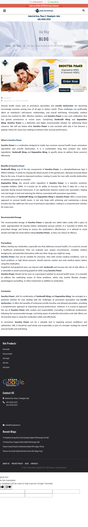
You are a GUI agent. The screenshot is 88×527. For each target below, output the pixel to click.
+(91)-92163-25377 (44, 19)
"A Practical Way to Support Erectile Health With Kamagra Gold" (21, 442)
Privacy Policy (17, 463)
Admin (8, 98)
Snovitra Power (15, 140)
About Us (6, 463)
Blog (19, 45)
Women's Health (7, 353)
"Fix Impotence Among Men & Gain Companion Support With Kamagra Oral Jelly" (26, 437)
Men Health (6, 349)
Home (8, 45)
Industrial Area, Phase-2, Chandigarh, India (44, 16)
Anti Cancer (6, 367)
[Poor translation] (8, 487)
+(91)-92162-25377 (12, 402)
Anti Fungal (6, 358)
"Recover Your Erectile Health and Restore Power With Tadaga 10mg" (23, 451)
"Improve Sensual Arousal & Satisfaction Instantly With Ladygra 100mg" (23, 446)
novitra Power (8, 256)
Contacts (34, 463)
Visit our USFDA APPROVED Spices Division (44, 5)
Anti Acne (5, 362)
